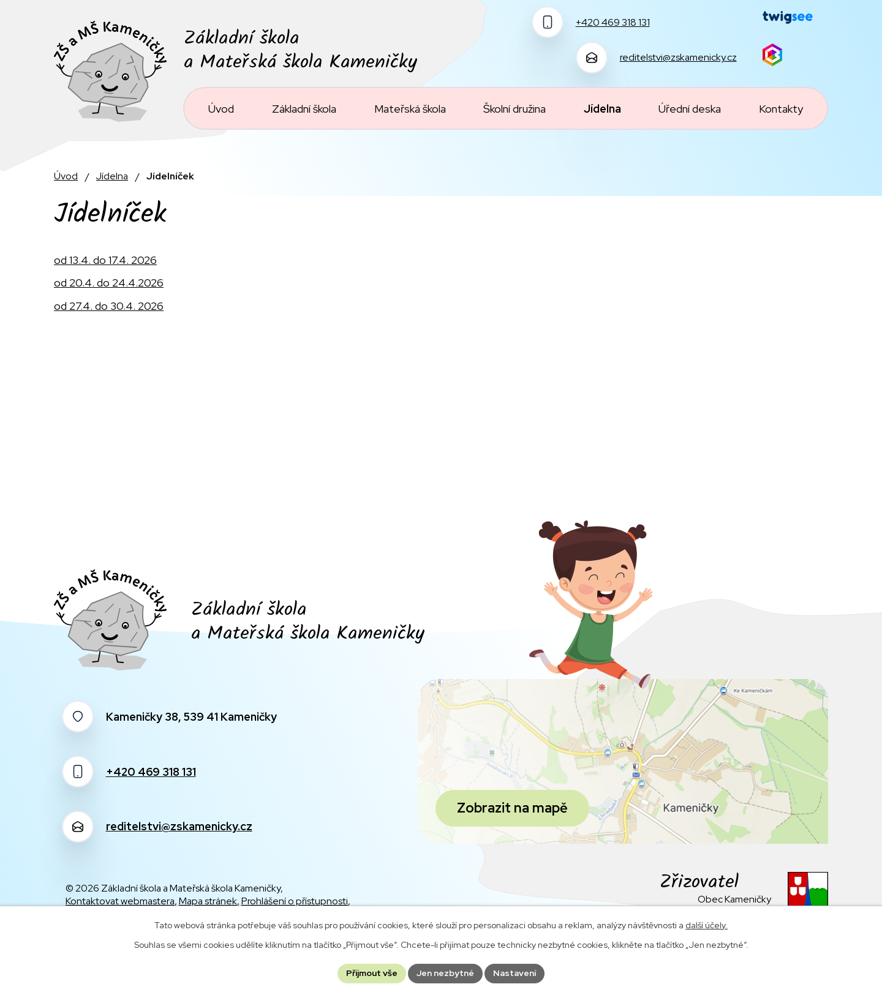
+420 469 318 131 (151, 772)
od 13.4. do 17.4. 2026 (105, 260)
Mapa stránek (208, 901)
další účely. (706, 925)
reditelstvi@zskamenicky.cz (179, 826)
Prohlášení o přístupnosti (294, 901)
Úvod (66, 176)
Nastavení (514, 972)
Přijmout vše (372, 972)
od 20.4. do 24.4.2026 (109, 283)
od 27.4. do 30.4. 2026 (109, 306)
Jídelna (112, 176)
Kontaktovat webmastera (120, 901)
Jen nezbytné (445, 972)
